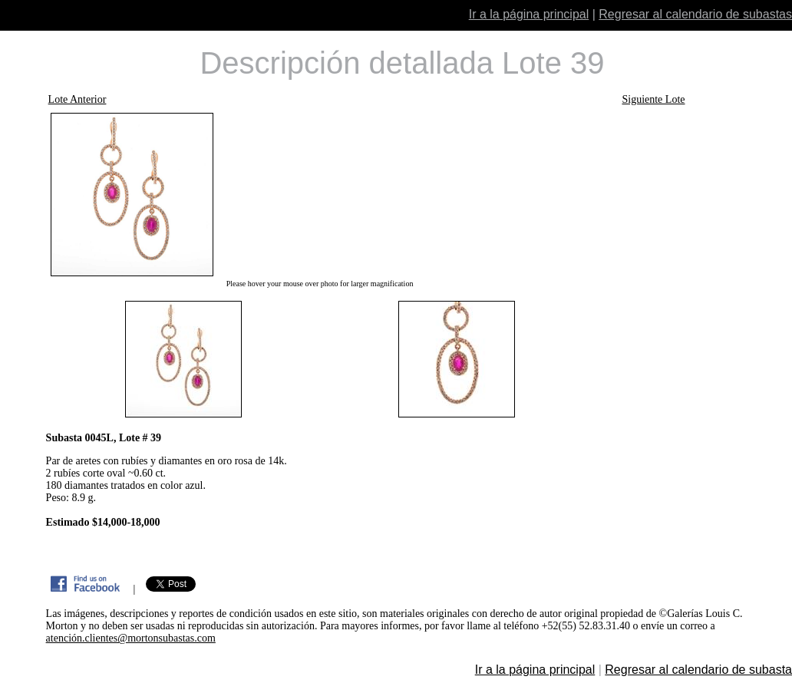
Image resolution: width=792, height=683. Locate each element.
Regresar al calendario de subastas (695, 14)
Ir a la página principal (529, 14)
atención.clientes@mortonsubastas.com (131, 638)
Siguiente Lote (653, 99)
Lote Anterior (77, 99)
